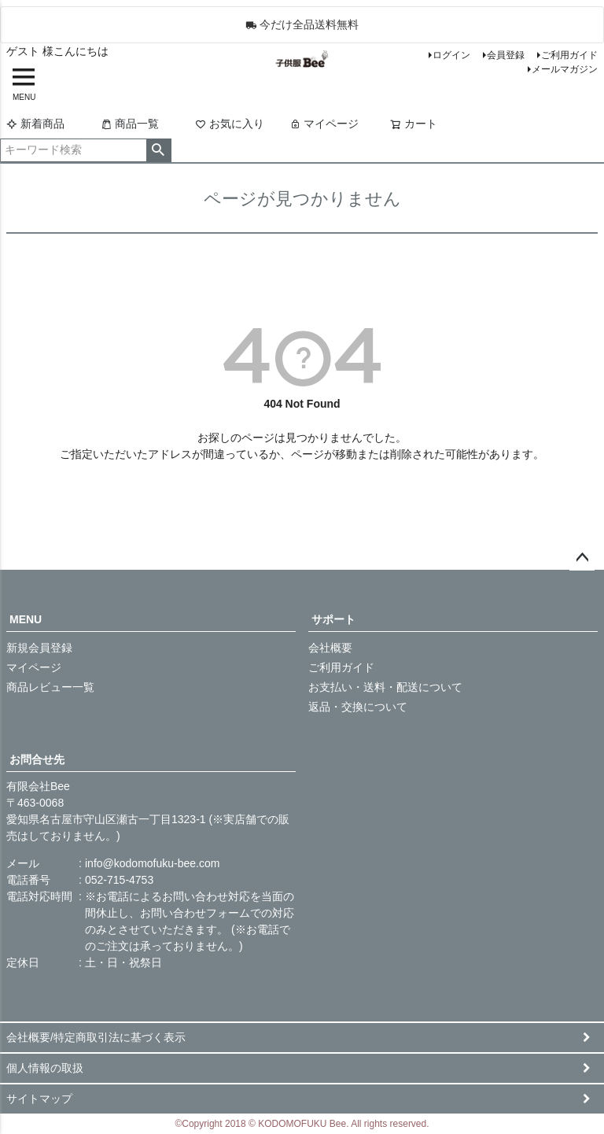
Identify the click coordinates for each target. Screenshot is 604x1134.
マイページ (324, 123)
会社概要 (330, 647)
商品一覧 (130, 123)
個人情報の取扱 (44, 1068)
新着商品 (35, 123)
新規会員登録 (39, 647)
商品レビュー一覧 (50, 687)
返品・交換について (357, 706)
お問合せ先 (36, 759)
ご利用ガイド (569, 55)
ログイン (451, 55)
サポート (333, 619)
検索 (158, 150)
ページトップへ (582, 558)
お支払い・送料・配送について (385, 687)
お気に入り (229, 123)
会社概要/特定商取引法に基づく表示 (96, 1037)
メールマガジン (565, 69)
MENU (25, 619)
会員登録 (506, 55)
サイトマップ (39, 1098)
